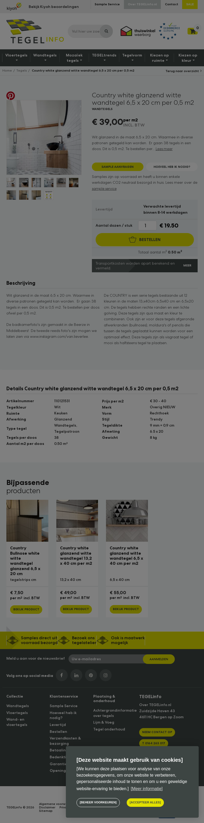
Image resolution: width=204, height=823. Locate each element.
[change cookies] (97, 802)
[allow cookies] (144, 803)
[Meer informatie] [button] (147, 788)
